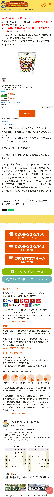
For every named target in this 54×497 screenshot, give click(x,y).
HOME (1, 9)
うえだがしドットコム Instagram (29, 279)
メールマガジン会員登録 (29, 271)
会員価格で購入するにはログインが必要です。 (11, 102)
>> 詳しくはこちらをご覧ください (17, 321)
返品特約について (5, 121)
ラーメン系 (10, 9)
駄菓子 (5, 9)
